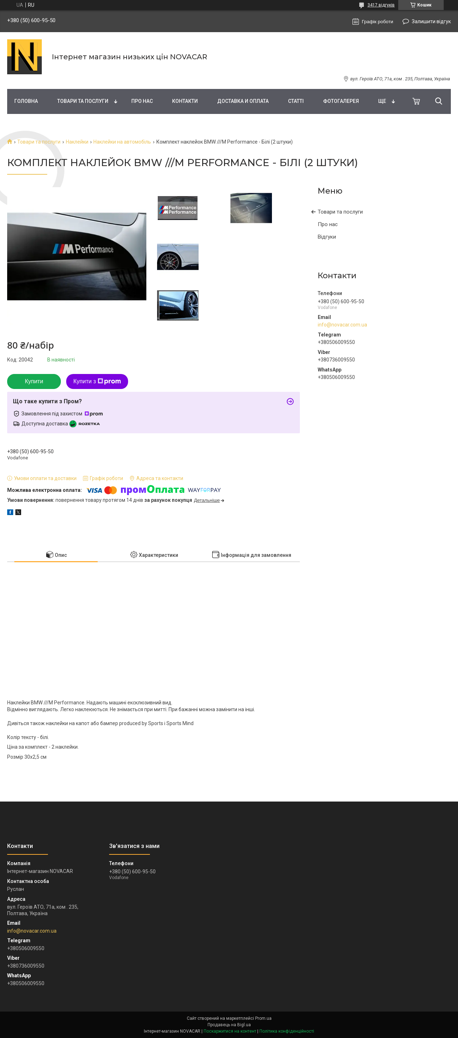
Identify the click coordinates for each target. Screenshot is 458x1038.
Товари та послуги (82, 101)
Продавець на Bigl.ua (229, 1024)
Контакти (185, 101)
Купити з (97, 381)
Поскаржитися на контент (230, 1031)
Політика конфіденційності (286, 1031)
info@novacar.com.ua (342, 325)
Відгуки (327, 237)
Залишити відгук (431, 21)
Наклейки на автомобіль (122, 142)
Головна (26, 101)
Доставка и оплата (243, 101)
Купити (34, 381)
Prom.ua (263, 1018)
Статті (296, 101)
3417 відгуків (381, 5)
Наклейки (77, 142)
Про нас (142, 101)
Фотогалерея (341, 101)
